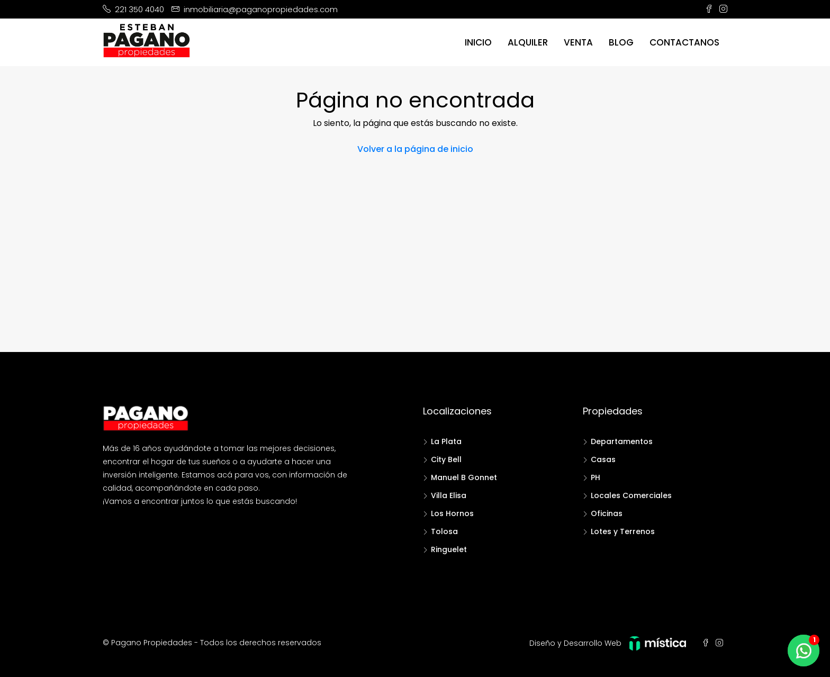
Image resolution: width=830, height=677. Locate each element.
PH (595, 477)
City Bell (446, 459)
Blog (621, 42)
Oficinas (606, 513)
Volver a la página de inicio (415, 149)
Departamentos (622, 441)
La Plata (446, 441)
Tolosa (444, 531)
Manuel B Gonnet (464, 477)
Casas (603, 459)
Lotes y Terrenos (623, 531)
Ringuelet (449, 549)
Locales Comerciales (631, 495)
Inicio (478, 42)
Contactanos (684, 42)
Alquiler (528, 42)
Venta (578, 42)
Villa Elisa (448, 495)
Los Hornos (452, 513)
